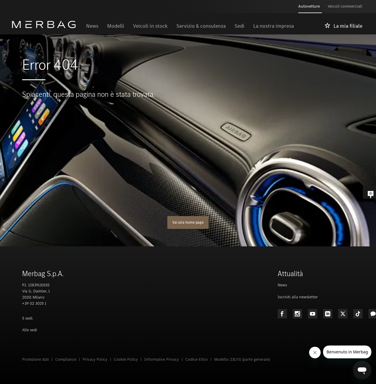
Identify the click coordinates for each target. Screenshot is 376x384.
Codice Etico (196, 359)
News (282, 285)
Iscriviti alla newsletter (298, 297)
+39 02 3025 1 (34, 303)
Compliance (65, 359)
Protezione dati (35, 359)
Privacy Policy (95, 359)
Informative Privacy (161, 359)
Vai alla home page (188, 222)
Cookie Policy (126, 359)
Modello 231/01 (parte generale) (242, 359)
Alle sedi (29, 330)
